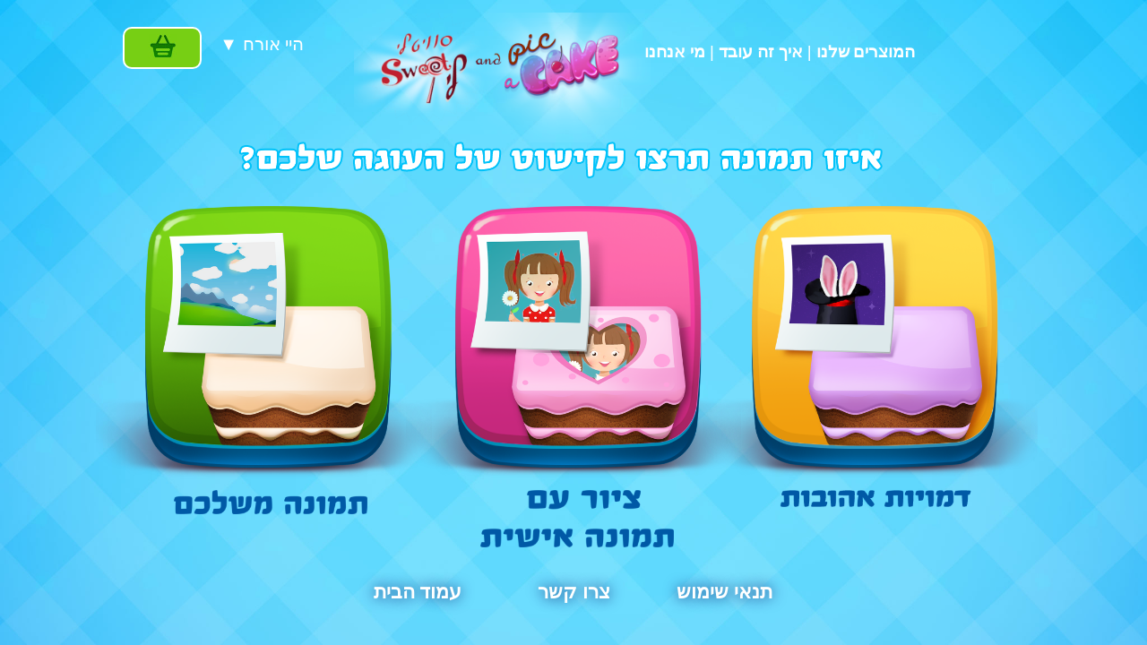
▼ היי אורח (262, 44)
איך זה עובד (760, 51)
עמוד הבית (417, 592)
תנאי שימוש (724, 592)
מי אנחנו (674, 51)
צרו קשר (573, 592)
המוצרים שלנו (866, 51)
